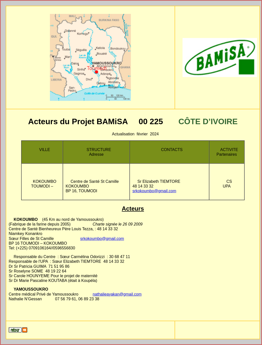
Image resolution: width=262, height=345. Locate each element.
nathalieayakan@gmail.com (117, 294)
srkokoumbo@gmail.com (154, 191)
